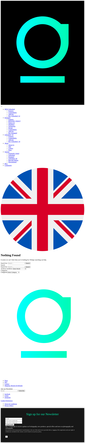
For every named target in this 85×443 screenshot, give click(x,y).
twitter (7, 396)
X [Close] (6, 436)
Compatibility (12, 112)
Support (7, 152)
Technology (11, 126)
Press (10, 150)
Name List (11, 123)
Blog (6, 164)
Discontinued (12, 162)
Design (10, 128)
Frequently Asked (13, 153)
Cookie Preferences (7, 401)
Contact (10, 148)
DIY (6, 382)
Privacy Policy (9, 405)
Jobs (9, 147)
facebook (7, 394)
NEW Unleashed (10, 109)
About (6, 143)
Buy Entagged (12, 133)
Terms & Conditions (11, 404)
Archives (9, 269)
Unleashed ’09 (12, 158)
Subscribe (21, 390)
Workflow (11, 124)
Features (10, 111)
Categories (4, 272)
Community (8, 165)
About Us (11, 145)
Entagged (7, 118)
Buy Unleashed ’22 (14, 116)
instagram (8, 397)
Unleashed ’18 (9, 135)
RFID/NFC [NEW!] (14, 121)
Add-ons (11, 114)
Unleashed (11, 155)
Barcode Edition (13, 160)
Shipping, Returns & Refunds (14, 385)
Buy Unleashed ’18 (14, 141)
